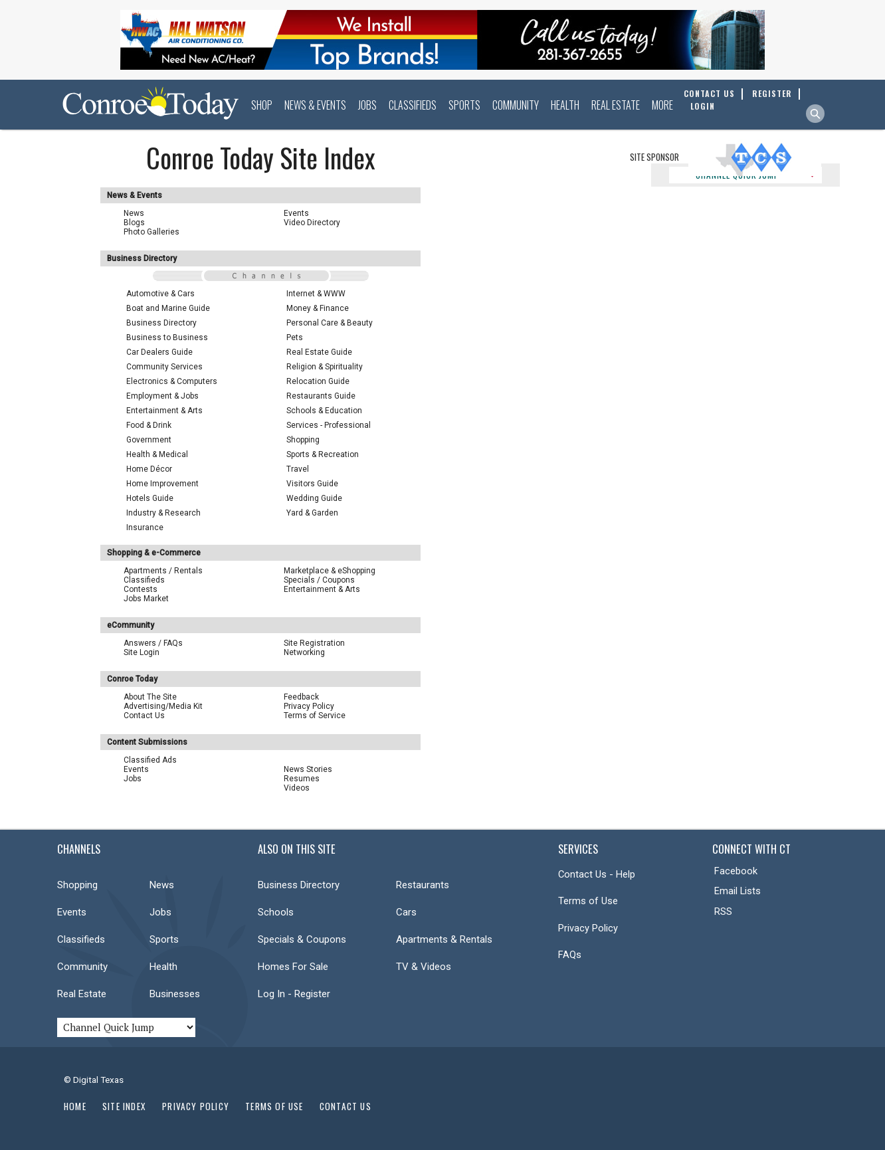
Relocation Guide (317, 381)
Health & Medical (157, 454)
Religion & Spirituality (324, 366)
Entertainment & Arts (164, 410)
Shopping (303, 439)
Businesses (174, 994)
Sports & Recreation (322, 454)
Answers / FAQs (153, 643)
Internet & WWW (315, 293)
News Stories (308, 769)
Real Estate (615, 105)
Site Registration (314, 643)
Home (75, 1106)
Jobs (367, 105)
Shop (261, 105)
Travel (297, 469)
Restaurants (422, 885)
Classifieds (413, 105)
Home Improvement (162, 483)
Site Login (141, 652)
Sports (464, 105)
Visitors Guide (312, 483)
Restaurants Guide (320, 396)
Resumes (302, 778)
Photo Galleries (151, 232)
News (134, 213)
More (662, 105)
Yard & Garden (312, 513)
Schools (276, 912)
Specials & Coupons (302, 939)
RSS (723, 911)
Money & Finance (317, 308)
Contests (140, 589)
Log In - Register (294, 994)
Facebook (735, 871)
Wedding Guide (314, 498)
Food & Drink (148, 425)
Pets (294, 337)
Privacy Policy (309, 706)
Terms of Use (588, 901)
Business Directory (161, 323)
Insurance (144, 527)
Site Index (124, 1106)
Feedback (301, 697)
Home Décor (149, 469)
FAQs (569, 955)
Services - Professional (328, 425)
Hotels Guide (149, 498)
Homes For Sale (293, 967)
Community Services (164, 366)
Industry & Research (163, 513)
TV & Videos (423, 967)
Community (515, 105)
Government (148, 439)
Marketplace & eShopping (329, 570)
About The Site (150, 697)
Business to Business (167, 337)
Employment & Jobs (162, 396)
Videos (297, 788)
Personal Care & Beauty (329, 323)
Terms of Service (314, 715)
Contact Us (144, 715)
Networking (304, 652)
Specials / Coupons (319, 580)
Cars (406, 912)
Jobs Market (146, 598)
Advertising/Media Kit (163, 706)
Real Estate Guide (319, 352)
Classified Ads (150, 760)
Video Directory (312, 222)
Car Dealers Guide (159, 352)
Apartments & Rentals (444, 939)
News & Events (315, 105)
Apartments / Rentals (163, 570)
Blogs (134, 222)
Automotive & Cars (160, 293)
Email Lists (737, 891)
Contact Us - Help (596, 874)
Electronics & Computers (171, 381)
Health (565, 105)
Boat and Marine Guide (168, 308)
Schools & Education (324, 410)
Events (296, 213)
